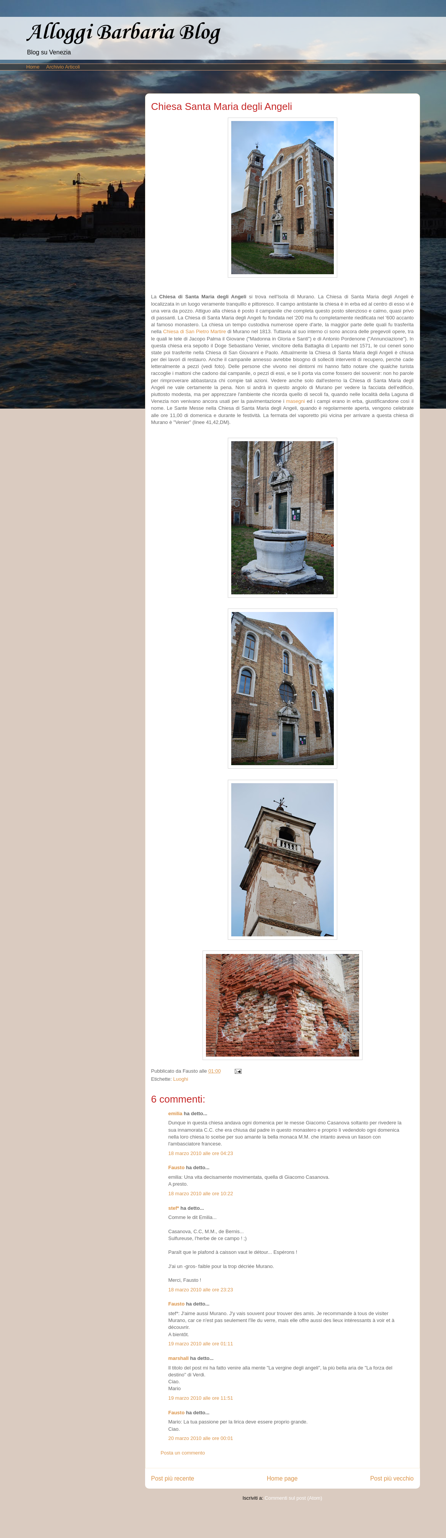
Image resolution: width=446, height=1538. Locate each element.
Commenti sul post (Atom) (293, 1498)
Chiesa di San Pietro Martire (194, 331)
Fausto (176, 1167)
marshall (178, 1358)
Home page (282, 1478)
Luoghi (180, 1079)
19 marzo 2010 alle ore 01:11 (200, 1344)
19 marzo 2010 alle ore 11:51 (200, 1398)
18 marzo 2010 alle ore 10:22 (200, 1193)
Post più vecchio (392, 1478)
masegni (295, 401)
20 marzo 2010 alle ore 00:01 (200, 1438)
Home (33, 67)
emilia (175, 1113)
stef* (173, 1208)
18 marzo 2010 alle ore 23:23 (200, 1290)
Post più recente (172, 1478)
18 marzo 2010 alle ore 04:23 (200, 1153)
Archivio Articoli (63, 67)
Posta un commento (183, 1453)
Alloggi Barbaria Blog (122, 32)
